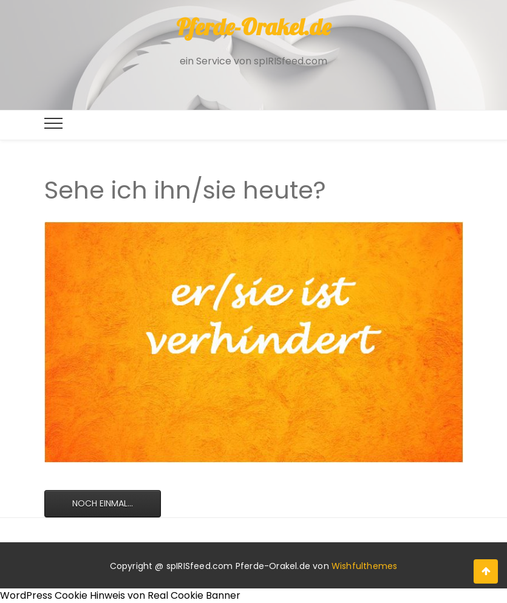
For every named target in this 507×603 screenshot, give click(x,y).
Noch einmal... (102, 503)
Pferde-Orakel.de (253, 26)
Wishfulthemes (365, 566)
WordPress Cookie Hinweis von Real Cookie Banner (120, 595)
